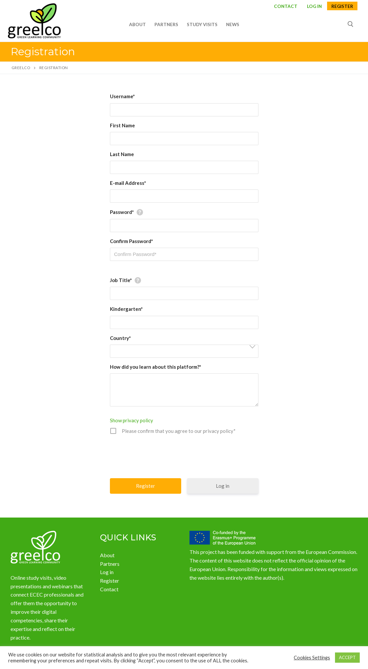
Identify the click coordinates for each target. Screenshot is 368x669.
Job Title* (121, 280)
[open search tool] (350, 24)
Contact (285, 6)
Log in (222, 486)
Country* (120, 338)
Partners (109, 564)
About (107, 555)
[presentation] (185, 455)
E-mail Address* (128, 183)
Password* (122, 212)
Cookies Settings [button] (312, 657)
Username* (122, 96)
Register (342, 6)
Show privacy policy (131, 420)
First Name (122, 125)
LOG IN (314, 6)
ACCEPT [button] (347, 657)
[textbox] (186, 351)
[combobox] (184, 351)
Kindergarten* (126, 309)
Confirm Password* (131, 241)
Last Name (122, 154)
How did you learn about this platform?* (155, 367)
